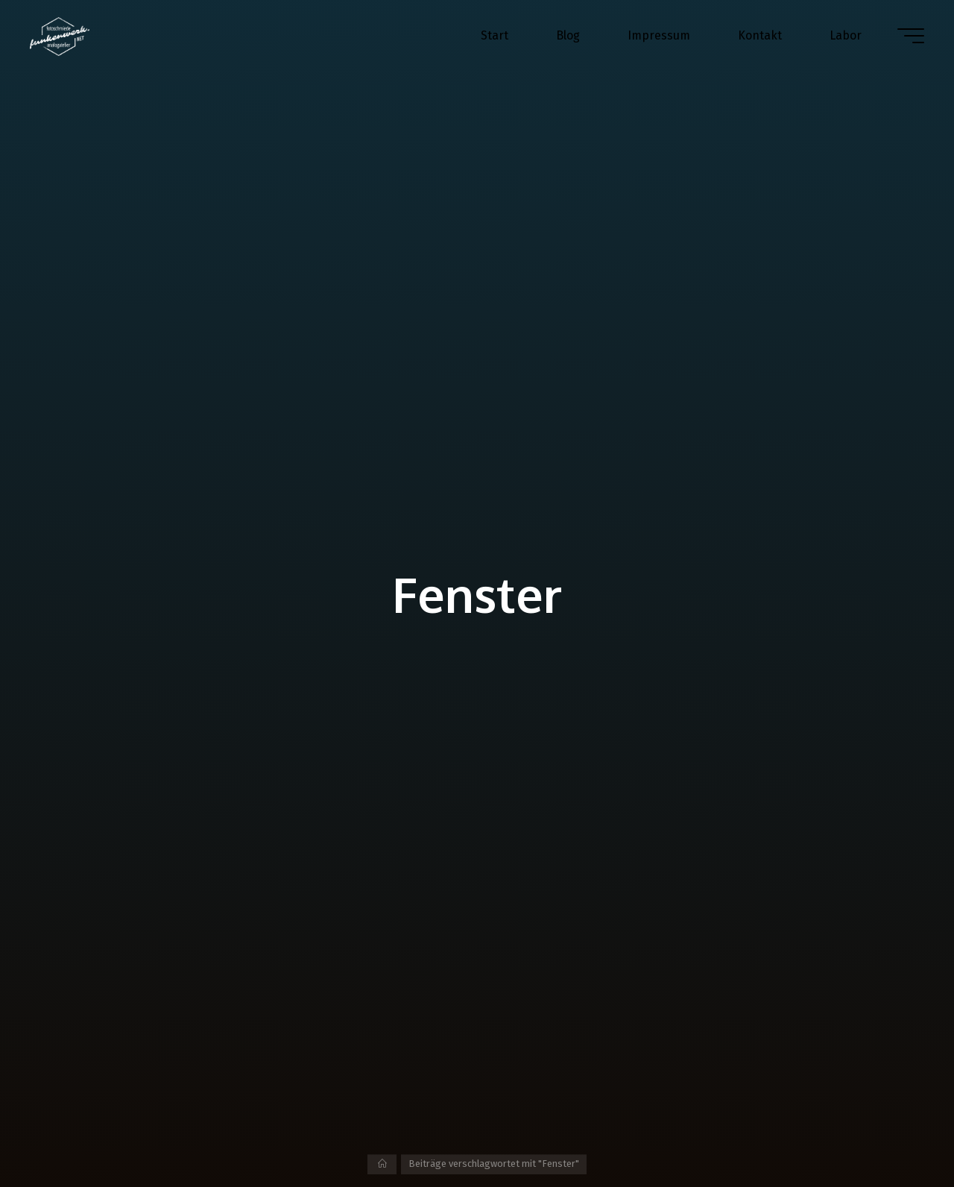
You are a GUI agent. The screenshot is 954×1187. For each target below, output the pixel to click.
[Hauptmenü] (910, 35)
